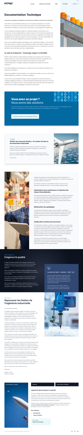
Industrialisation (36, 413)
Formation (65, 4)
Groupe (32, 4)
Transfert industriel (37, 415)
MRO (56, 4)
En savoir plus (13, 157)
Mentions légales (20, 431)
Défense (35, 384)
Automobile (63, 384)
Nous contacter (27, 431)
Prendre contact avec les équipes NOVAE (25, 116)
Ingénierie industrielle (44, 4)
